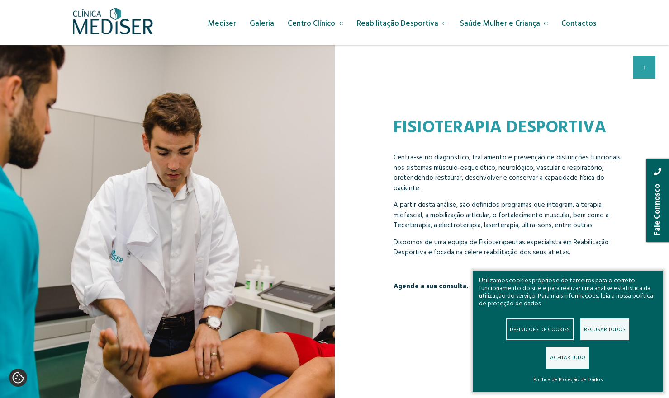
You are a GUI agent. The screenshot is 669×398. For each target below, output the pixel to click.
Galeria (262, 24)
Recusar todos (605, 329)
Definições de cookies (540, 329)
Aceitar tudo (567, 357)
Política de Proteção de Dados (568, 379)
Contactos (579, 24)
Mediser (223, 24)
